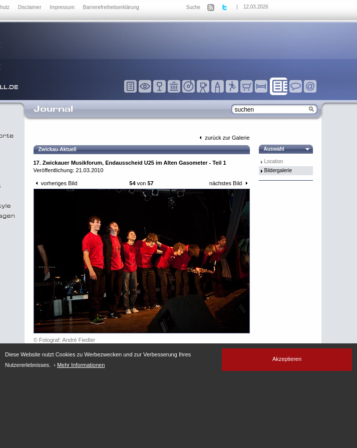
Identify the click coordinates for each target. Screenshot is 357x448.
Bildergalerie (278, 170)
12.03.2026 (255, 7)
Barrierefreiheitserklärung (111, 7)
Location (273, 161)
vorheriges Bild (56, 183)
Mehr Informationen (81, 365)
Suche (193, 7)
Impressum (63, 7)
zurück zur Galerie (223, 138)
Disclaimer (30, 7)
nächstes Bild (229, 183)
